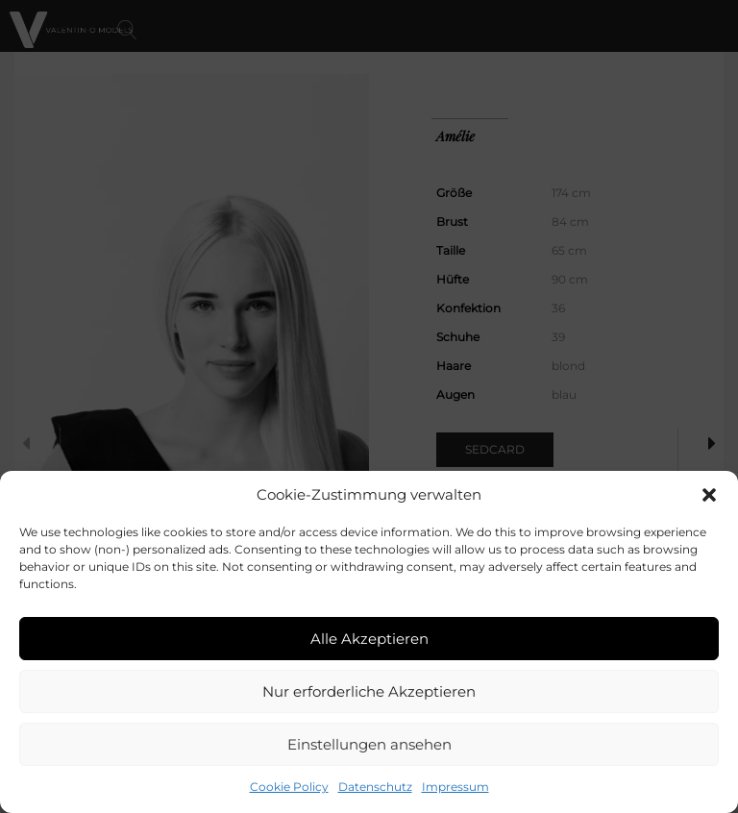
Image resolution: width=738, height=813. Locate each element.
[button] (709, 495)
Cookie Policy (289, 786)
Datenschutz (375, 786)
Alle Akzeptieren (369, 638)
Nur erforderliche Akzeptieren (369, 691)
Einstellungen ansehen (369, 744)
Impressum (455, 786)
